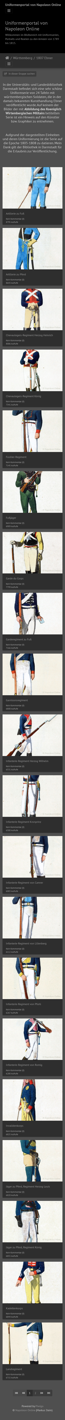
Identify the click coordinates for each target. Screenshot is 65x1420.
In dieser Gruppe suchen (19, 73)
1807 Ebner (44, 58)
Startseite (7, 57)
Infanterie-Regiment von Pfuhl (23, 1004)
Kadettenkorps (14, 1308)
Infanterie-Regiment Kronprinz (23, 821)
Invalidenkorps (14, 1125)
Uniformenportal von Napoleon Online (33, 5)
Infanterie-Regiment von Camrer (24, 882)
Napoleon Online (25, 1410)
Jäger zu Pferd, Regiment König (24, 1247)
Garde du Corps (15, 578)
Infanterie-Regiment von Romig (24, 1065)
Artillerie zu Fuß (15, 213)
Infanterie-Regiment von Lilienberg (26, 943)
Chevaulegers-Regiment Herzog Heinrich (29, 335)
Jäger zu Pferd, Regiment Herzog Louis (28, 1186)
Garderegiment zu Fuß (18, 639)
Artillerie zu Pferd (16, 274)
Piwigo (40, 1406)
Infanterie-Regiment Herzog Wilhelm (27, 761)
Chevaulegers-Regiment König (23, 396)
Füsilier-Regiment (16, 457)
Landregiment (14, 1369)
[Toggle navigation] (9, 10)
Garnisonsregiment (17, 700)
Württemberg (22, 58)
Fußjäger (11, 517)
